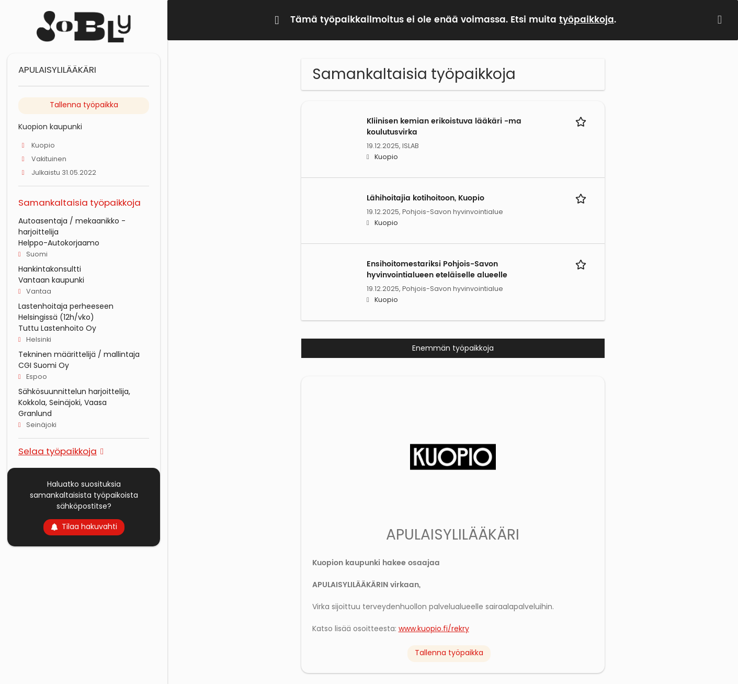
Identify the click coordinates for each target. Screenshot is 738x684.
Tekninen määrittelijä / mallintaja (79, 354)
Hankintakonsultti (49, 269)
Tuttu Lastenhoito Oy (57, 328)
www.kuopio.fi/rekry (434, 628)
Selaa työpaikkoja (57, 451)
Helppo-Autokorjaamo (58, 243)
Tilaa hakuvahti (84, 526)
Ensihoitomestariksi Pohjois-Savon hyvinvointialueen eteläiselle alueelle (437, 269)
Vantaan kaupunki (51, 280)
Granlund (35, 413)
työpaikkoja (586, 20)
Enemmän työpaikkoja (453, 348)
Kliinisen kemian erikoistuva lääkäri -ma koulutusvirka (444, 126)
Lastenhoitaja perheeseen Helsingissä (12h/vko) (65, 311)
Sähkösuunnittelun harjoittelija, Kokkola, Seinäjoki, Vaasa (74, 397)
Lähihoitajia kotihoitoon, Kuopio (425, 198)
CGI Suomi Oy (43, 365)
